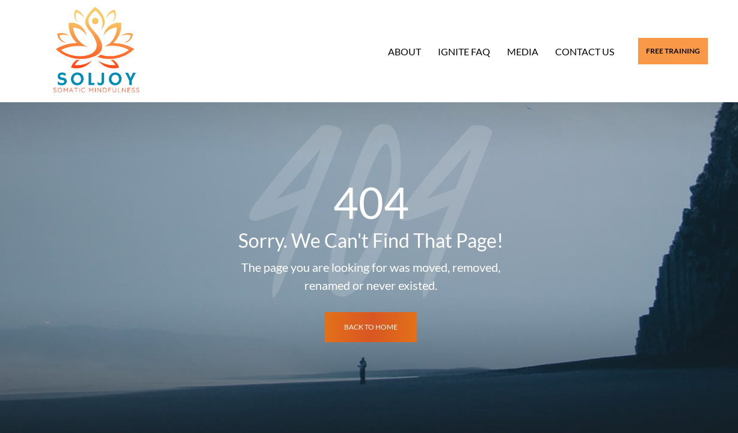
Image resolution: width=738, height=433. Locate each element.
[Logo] (96, 51)
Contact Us (584, 51)
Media (522, 51)
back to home (371, 326)
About (404, 51)
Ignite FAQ (464, 51)
